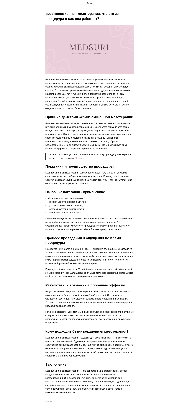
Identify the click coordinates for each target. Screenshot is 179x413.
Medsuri (79, 158)
